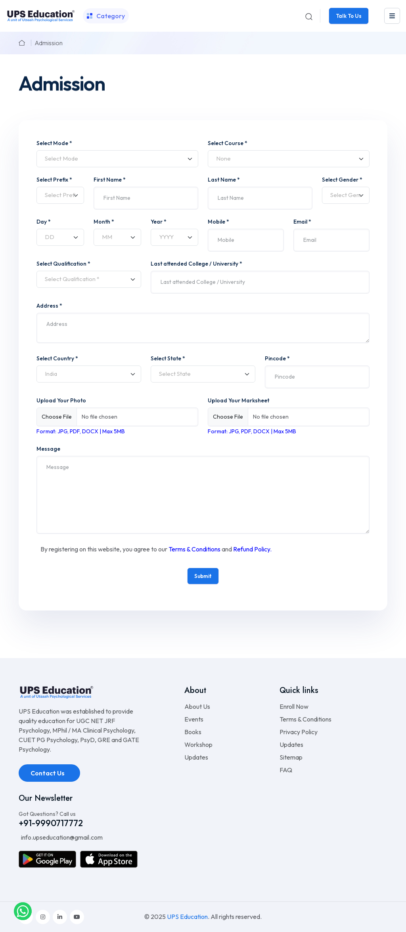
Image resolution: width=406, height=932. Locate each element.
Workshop (198, 744)
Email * (302, 221)
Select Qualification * (63, 263)
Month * (104, 221)
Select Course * (227, 143)
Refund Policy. (252, 549)
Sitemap (291, 757)
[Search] (308, 16)
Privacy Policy (299, 732)
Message (48, 448)
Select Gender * (342, 179)
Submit (203, 576)
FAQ (286, 770)
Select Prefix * (54, 179)
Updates (196, 757)
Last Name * (224, 179)
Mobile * (218, 221)
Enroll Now (294, 706)
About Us (197, 706)
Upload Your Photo (61, 400)
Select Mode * (54, 143)
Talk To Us (349, 16)
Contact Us (48, 773)
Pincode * (277, 358)
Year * (159, 221)
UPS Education (187, 917)
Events (193, 719)
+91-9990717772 (51, 823)
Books (192, 732)
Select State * (168, 358)
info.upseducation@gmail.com (61, 837)
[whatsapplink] (23, 910)
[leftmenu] (392, 16)
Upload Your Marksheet (238, 400)
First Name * (110, 179)
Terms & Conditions (194, 549)
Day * (43, 221)
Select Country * (57, 358)
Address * (49, 305)
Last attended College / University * (196, 263)
